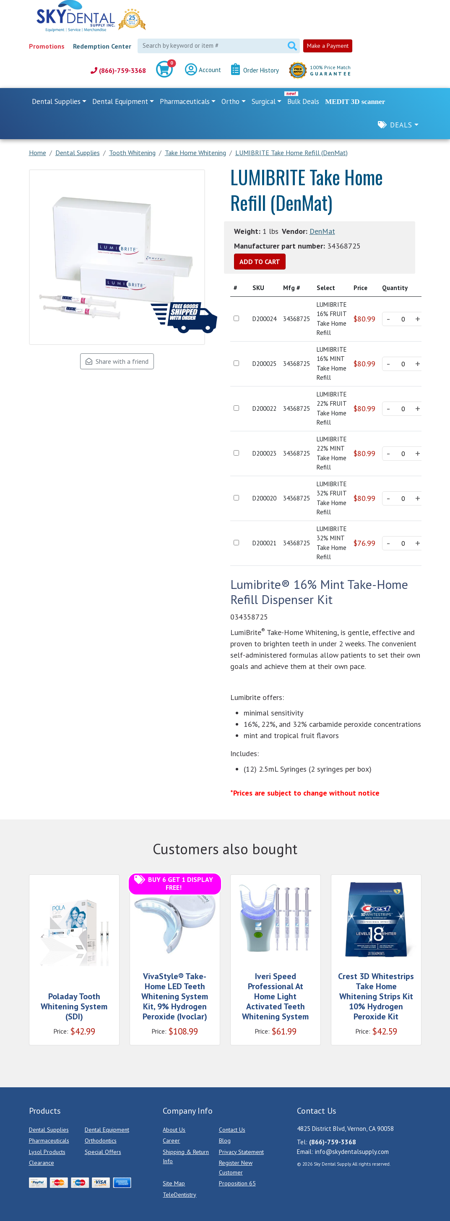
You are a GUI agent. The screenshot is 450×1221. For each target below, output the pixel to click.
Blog (225, 1140)
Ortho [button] (230, 101)
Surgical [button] (264, 101)
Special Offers (103, 1152)
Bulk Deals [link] (303, 101)
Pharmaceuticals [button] (185, 101)
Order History (255, 70)
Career (171, 1140)
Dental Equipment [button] (120, 101)
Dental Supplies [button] (56, 101)
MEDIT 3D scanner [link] (355, 102)
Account (203, 70)
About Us (174, 1129)
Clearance (41, 1163)
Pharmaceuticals (49, 1140)
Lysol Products (47, 1152)
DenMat (322, 231)
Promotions (47, 46)
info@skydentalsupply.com (352, 1152)
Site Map (174, 1183)
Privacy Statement (241, 1152)
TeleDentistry (179, 1194)
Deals (401, 125)
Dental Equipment (107, 1129)
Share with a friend (117, 361)
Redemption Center (102, 46)
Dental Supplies (49, 1129)
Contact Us (232, 1129)
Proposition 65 (237, 1183)
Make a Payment (328, 45)
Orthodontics (101, 1140)
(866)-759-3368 (118, 70)
